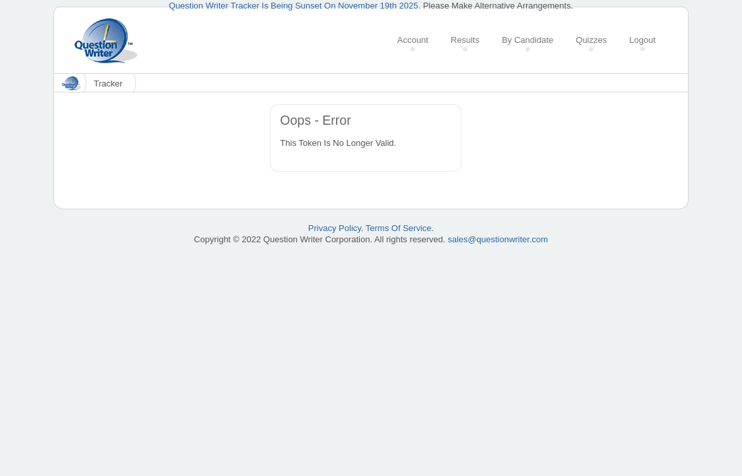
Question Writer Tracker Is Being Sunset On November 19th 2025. (295, 6)
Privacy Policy (334, 228)
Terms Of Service (399, 228)
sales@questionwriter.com (498, 239)
